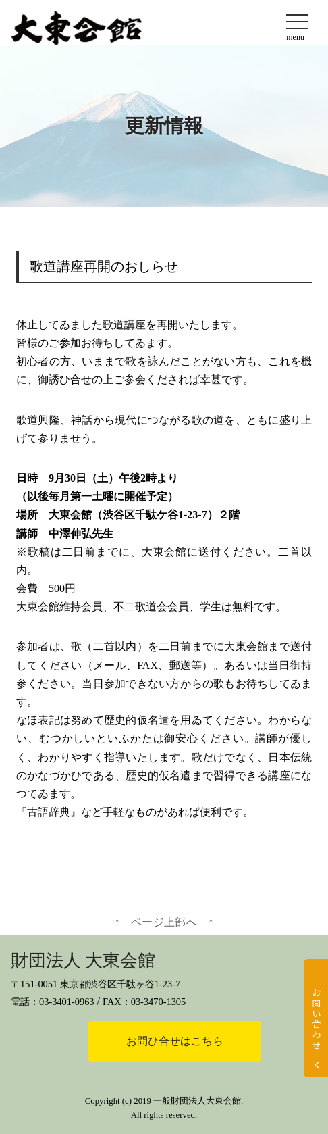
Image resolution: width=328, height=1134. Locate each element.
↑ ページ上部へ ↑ (164, 922)
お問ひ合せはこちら (174, 1041)
